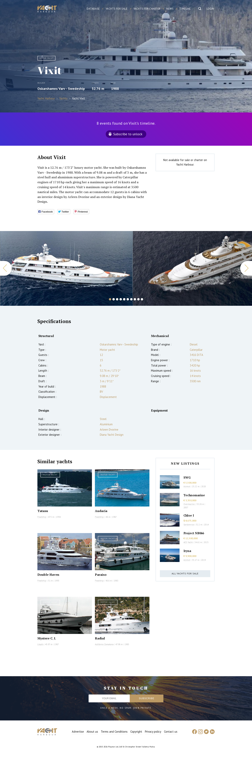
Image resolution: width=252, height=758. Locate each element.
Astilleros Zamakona (104, 644)
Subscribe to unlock (127, 134)
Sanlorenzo (188, 524)
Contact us (170, 731)
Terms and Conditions (114, 731)
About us (92, 731)
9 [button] (138, 299)
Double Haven (48, 574)
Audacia (101, 511)
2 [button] (113, 299)
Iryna (187, 551)
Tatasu (42, 511)
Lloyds (40, 644)
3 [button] (117, 299)
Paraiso (101, 574)
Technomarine (194, 495)
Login (210, 8)
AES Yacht (188, 542)
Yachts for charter (147, 8)
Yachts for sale (117, 8)
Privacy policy (153, 731)
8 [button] (135, 299)
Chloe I (188, 515)
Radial (100, 638)
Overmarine (189, 504)
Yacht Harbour (47, 9)
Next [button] (246, 268)
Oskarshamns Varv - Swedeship (61, 88)
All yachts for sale (185, 573)
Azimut (186, 486)
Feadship (41, 517)
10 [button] (142, 299)
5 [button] (124, 299)
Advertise (78, 731)
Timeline (185, 8)
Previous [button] (6, 268)
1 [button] (110, 299)
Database (93, 8)
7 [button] (131, 299)
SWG (187, 477)
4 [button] (121, 299)
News (169, 8)
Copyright (136, 731)
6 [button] (128, 299)
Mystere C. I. (46, 638)
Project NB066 (193, 533)
